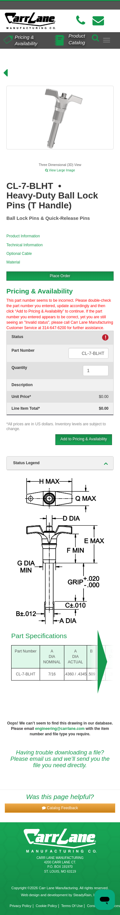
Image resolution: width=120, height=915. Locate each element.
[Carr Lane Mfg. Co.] (30, 20)
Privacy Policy (20, 906)
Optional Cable (19, 253)
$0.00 (103, 396)
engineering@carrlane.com (59, 728)
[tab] (60, 463)
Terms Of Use (72, 906)
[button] (60, 808)
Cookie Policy (46, 906)
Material (13, 262)
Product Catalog (76, 38)
